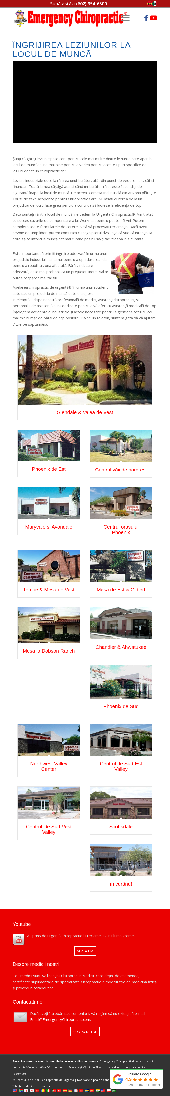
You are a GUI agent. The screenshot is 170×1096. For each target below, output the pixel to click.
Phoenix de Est (49, 469)
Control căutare (41, 1086)
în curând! (121, 884)
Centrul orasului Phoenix (120, 529)
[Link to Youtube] (153, 18)
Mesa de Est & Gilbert (121, 589)
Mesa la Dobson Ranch (49, 651)
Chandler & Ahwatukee (121, 647)
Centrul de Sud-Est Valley (121, 766)
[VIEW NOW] (85, 951)
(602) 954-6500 (91, 4)
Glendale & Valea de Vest (85, 412)
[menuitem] (123, 18)
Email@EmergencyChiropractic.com (60, 1019)
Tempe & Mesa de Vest (49, 589)
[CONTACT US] (85, 1031)
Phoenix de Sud (121, 706)
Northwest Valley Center (48, 766)
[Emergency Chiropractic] (70, 18)
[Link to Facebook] (146, 18)
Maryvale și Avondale (48, 527)
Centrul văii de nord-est (121, 469)
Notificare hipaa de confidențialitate (101, 1080)
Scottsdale (121, 826)
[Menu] (123, 18)
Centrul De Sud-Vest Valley (48, 829)
